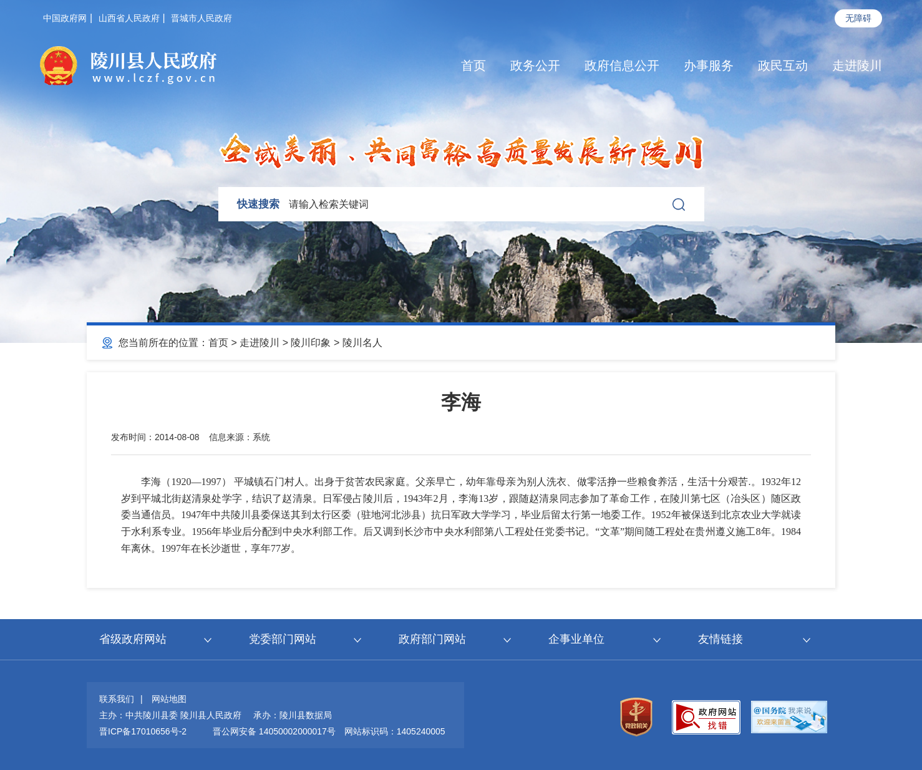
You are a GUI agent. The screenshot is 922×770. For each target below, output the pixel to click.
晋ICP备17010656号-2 (143, 731)
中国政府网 (65, 18)
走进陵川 (857, 65)
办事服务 (709, 65)
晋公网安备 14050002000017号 (274, 731)
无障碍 (858, 18)
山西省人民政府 (129, 18)
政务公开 (535, 65)
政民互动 (783, 65)
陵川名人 (362, 342)
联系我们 (116, 699)
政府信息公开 (622, 65)
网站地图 (169, 699)
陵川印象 (311, 342)
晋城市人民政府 (201, 18)
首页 (473, 65)
